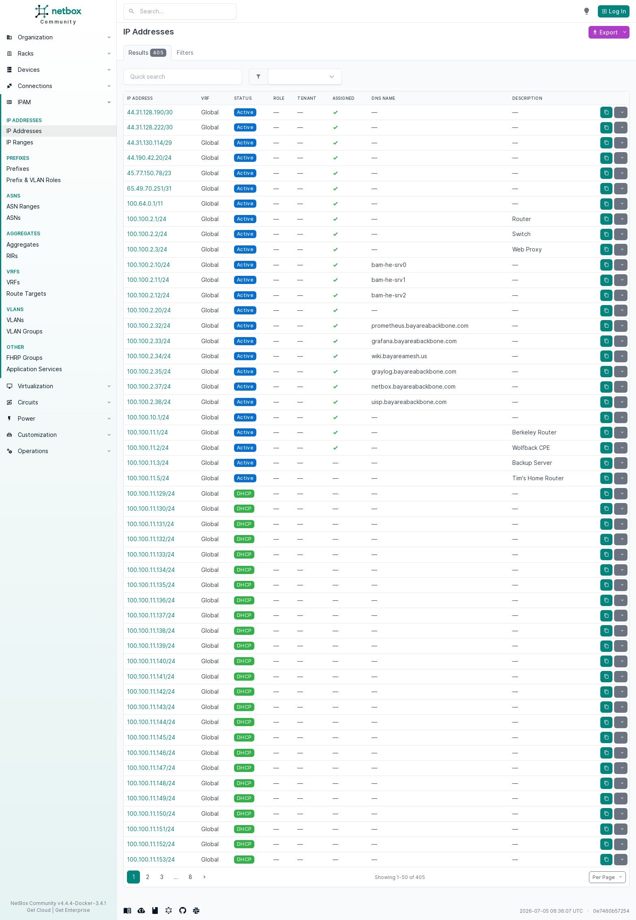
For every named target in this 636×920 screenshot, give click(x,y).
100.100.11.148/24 (151, 783)
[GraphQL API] (169, 911)
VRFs (13, 282)
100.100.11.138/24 (151, 630)
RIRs (12, 255)
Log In (614, 11)
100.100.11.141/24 (150, 676)
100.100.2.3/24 (147, 249)
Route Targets (26, 293)
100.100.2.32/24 (148, 325)
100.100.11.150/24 (151, 813)
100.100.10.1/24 (148, 417)
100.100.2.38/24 (149, 401)
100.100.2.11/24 (148, 279)
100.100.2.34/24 (149, 356)
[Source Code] (182, 911)
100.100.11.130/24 (151, 508)
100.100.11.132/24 (150, 538)
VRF (205, 98)
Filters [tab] (185, 52)
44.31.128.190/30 (150, 112)
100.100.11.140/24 (151, 661)
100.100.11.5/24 (148, 478)
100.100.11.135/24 (151, 584)
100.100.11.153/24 (151, 859)
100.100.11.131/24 (150, 523)
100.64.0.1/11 (145, 203)
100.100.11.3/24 (148, 462)
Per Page (604, 877)
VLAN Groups (24, 331)
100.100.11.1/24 (147, 432)
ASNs (13, 217)
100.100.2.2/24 (147, 233)
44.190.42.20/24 (149, 157)
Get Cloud (39, 910)
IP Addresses (24, 130)
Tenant (306, 98)
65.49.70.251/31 (149, 188)
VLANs (15, 319)
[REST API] (141, 911)
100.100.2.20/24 (149, 310)
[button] (58, 37)
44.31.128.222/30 (150, 127)
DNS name (383, 98)
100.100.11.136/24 (151, 600)
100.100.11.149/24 (151, 798)
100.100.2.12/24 (148, 295)
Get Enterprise (72, 910)
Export (605, 32)
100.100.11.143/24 (151, 706)
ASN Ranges (23, 206)
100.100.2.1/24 (146, 218)
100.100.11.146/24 (151, 752)
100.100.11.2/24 (148, 447)
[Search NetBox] (179, 11)
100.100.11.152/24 (151, 843)
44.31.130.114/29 (149, 142)
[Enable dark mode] (586, 11)
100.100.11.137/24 (151, 615)
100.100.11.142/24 (151, 691)
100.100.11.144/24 (151, 721)
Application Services (34, 368)
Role (279, 98)
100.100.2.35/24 (149, 371)
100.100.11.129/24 (151, 493)
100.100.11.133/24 (150, 554)
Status (242, 98)
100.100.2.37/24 (149, 386)
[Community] (196, 911)
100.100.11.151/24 (150, 828)
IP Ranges (19, 142)
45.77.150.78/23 (149, 173)
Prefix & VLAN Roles (33, 179)
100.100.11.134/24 (151, 569)
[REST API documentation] (155, 911)
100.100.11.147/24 (151, 767)
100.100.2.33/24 (148, 340)
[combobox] (293, 77)
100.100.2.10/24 (148, 264)
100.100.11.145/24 (151, 737)
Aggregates (22, 244)
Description (527, 98)
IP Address (140, 98)
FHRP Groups (24, 357)
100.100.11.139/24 (151, 645)
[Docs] (127, 911)
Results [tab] (147, 53)
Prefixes (17, 168)
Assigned (344, 98)
